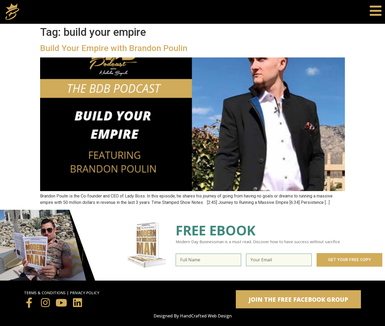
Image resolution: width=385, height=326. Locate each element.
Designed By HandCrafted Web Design (192, 316)
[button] (298, 299)
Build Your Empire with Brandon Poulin (113, 48)
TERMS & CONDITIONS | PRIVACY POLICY (61, 292)
